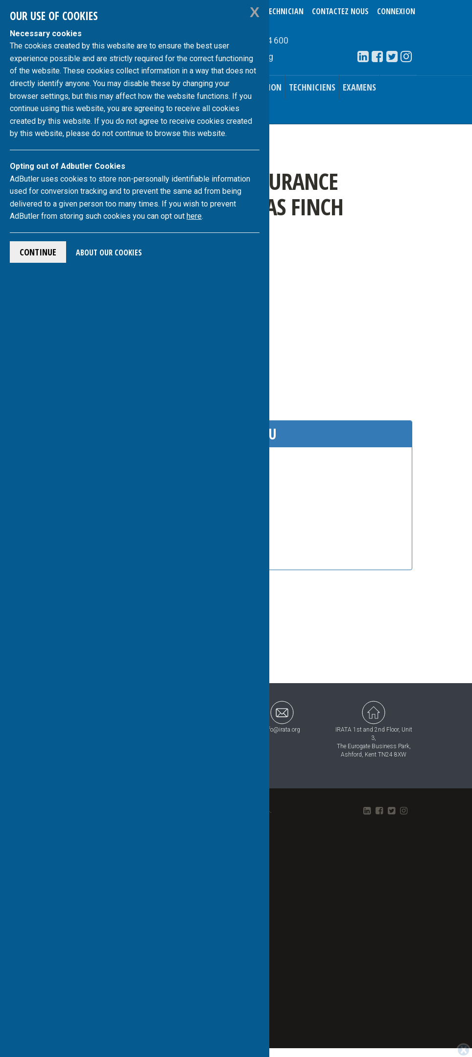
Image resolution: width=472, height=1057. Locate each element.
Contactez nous (340, 11)
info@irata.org (281, 716)
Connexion (396, 11)
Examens (359, 87)
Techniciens (312, 87)
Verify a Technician (270, 11)
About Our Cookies (109, 252)
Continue (38, 252)
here (194, 216)
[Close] (463, 1050)
